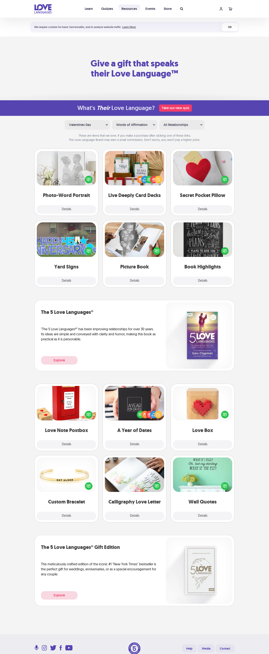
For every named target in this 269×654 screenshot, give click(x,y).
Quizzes (107, 9)
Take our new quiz (175, 108)
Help (189, 648)
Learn (89, 9)
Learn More (129, 27)
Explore (59, 360)
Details (66, 209)
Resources (129, 9)
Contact (225, 648)
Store (168, 9)
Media (206, 648)
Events (150, 9)
